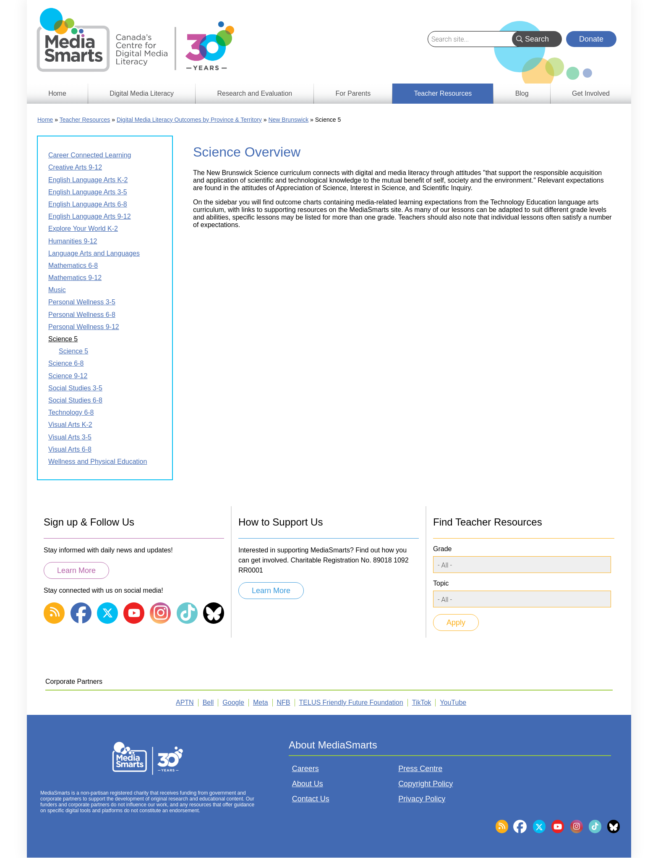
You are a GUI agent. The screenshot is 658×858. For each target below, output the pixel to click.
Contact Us (310, 799)
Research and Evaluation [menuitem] (254, 93)
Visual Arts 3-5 (69, 437)
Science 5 (63, 339)
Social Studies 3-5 (75, 388)
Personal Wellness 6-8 (81, 314)
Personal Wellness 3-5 (81, 302)
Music (57, 289)
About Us (307, 784)
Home (45, 119)
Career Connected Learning (89, 155)
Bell (208, 702)
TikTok (421, 702)
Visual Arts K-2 (70, 424)
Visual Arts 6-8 (69, 449)
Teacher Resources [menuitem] (443, 93)
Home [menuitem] (57, 93)
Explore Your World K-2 (83, 228)
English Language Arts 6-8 (87, 204)
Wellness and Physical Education (97, 461)
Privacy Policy (421, 799)
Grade (442, 548)
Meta (260, 702)
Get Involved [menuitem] (591, 93)
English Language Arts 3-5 (87, 192)
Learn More (76, 570)
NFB (283, 702)
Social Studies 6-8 (75, 400)
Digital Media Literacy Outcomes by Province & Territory (189, 119)
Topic (441, 583)
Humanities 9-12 (72, 241)
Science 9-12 (67, 375)
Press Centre (420, 768)
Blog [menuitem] (522, 93)
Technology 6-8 (71, 412)
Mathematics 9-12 (75, 277)
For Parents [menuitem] (353, 93)
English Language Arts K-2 (88, 179)
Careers (305, 768)
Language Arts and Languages (94, 253)
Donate (591, 39)
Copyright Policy (425, 784)
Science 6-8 (66, 363)
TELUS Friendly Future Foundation (351, 702)
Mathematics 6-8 (73, 265)
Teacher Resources (85, 119)
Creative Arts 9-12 (75, 167)
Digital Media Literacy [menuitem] (142, 93)
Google (233, 702)
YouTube (453, 702)
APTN (185, 702)
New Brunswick (288, 119)
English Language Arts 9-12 (89, 216)
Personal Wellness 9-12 (83, 326)
